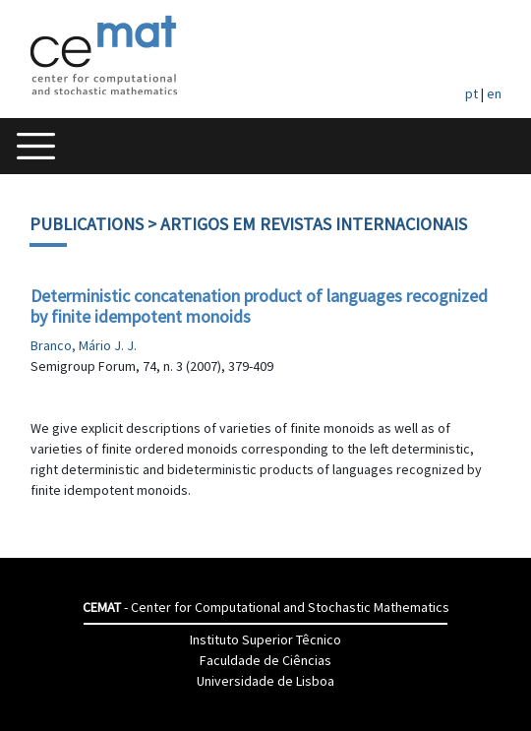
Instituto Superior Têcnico (265, 639)
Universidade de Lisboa (265, 681)
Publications (87, 224)
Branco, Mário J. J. (83, 345)
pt (471, 93)
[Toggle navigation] (36, 146)
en (494, 93)
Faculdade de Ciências (265, 660)
